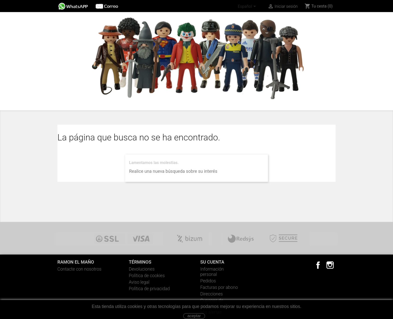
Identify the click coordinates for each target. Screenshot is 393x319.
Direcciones (211, 293)
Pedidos (208, 280)
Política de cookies (147, 275)
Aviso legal (139, 282)
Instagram (330, 265)
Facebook (318, 265)
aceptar (194, 316)
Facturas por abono (219, 287)
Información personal (212, 272)
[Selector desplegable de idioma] (248, 7)
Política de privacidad (149, 288)
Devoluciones (142, 269)
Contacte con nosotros (79, 269)
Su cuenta (212, 262)
